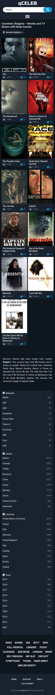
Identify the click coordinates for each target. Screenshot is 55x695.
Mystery (27, 490)
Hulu (27, 440)
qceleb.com (24, 690)
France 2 (27, 424)
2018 (27, 584)
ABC (27, 435)
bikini (48, 651)
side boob (23, 651)
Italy (27, 545)
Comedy (27, 463)
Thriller (27, 469)
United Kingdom (27, 540)
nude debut (41, 661)
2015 (27, 595)
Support (27, 679)
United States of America (27, 519)
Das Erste (27, 429)
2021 (27, 627)
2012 (27, 622)
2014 (27, 606)
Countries (10, 514)
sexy (45, 642)
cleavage (9, 651)
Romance (27, 474)
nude (9, 642)
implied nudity (27, 665)
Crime (27, 479)
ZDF (27, 403)
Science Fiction (27, 501)
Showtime (27, 413)
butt (36, 642)
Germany (27, 535)
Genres (9, 454)
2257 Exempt (27, 684)
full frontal (15, 647)
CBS (27, 446)
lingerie (31, 647)
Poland (27, 567)
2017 (27, 590)
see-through (15, 656)
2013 (27, 617)
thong (27, 661)
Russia (27, 561)
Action (27, 495)
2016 (27, 600)
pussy (43, 647)
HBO (27, 408)
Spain (27, 556)
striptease (13, 661)
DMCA (39, 679)
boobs (19, 642)
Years (8, 575)
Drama (27, 458)
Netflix (27, 397)
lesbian (37, 651)
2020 (27, 611)
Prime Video (27, 419)
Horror (27, 485)
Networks (10, 393)
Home (14, 679)
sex (28, 642)
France (27, 524)
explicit (43, 656)
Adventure (27, 506)
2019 (27, 579)
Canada (27, 551)
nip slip (30, 656)
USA (27, 529)
